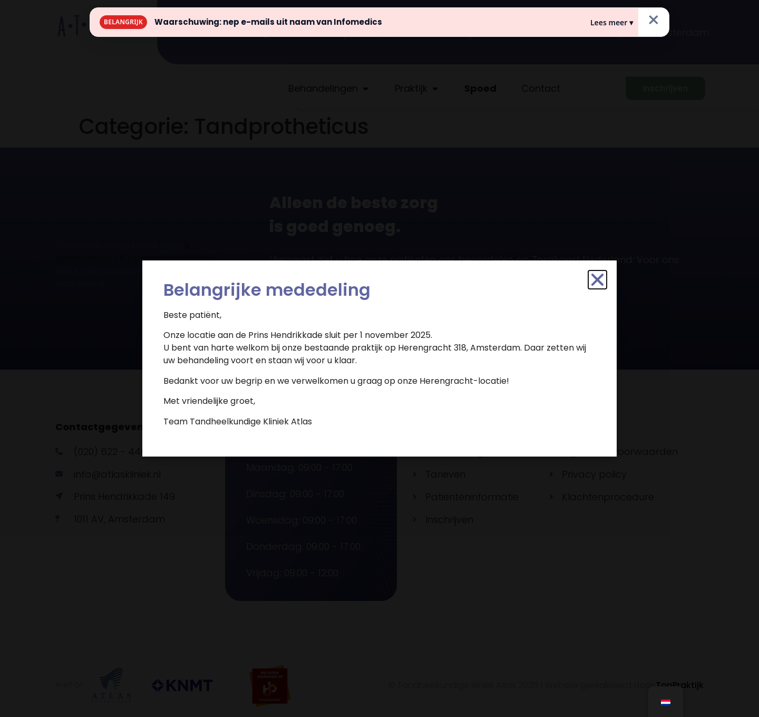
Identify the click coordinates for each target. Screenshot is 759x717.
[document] (379, 358)
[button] (597, 279)
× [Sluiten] (653, 20)
